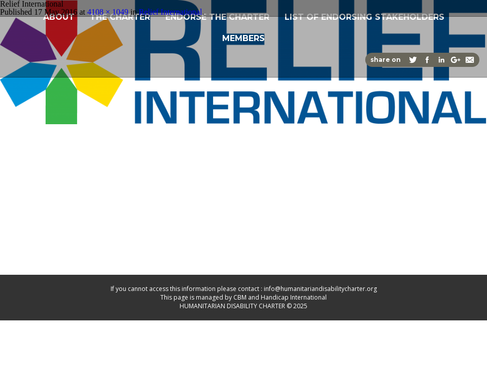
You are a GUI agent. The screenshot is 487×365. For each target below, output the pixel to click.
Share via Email (470, 60)
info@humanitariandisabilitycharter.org (320, 288)
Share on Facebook (427, 60)
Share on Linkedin (441, 60)
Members (243, 37)
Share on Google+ (455, 60)
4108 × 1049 (107, 12)
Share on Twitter (413, 60)
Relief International (170, 12)
